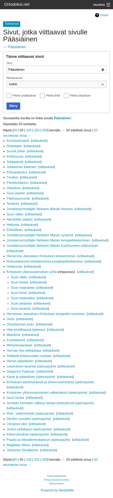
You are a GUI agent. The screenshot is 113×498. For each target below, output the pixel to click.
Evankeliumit (16, 340)
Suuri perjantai (21, 303)
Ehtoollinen (15, 230)
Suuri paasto (16, 193)
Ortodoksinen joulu (20, 324)
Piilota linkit (53, 95)
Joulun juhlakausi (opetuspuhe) (29, 429)
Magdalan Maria (18, 445)
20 (15, 130)
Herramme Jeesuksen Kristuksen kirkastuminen (41, 256)
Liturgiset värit (17, 424)
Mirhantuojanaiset (19, 345)
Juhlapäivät (15, 162)
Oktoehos (14, 188)
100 (28, 130)
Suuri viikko (15, 214)
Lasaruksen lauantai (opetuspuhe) (31, 366)
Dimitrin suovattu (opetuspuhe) (29, 419)
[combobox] (56, 69)
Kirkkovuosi (15, 156)
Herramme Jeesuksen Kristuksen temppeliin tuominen (46, 314)
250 (37, 130)
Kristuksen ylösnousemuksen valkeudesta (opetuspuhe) (47, 392)
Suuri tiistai (19, 292)
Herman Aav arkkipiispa (24, 350)
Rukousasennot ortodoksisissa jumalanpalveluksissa (45, 261)
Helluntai (13, 224)
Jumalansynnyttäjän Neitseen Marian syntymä (40, 235)
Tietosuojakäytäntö (56, 476)
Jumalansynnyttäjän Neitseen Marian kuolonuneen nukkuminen (52, 245)
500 (45, 130)
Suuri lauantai (21, 308)
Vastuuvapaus (56, 483)
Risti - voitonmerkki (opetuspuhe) (30, 413)
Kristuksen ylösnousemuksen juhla (32, 272)
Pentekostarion (18, 182)
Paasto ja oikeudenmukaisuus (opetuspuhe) (38, 439)
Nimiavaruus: (15, 78)
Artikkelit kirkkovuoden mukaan (29, 356)
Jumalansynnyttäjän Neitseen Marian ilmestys (40, 209)
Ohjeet (104, 15)
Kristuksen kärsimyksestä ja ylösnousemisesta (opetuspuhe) (50, 382)
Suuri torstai (19, 282)
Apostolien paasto (20, 219)
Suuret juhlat (16, 151)
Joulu (10, 319)
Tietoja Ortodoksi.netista (56, 480)
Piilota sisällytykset (24, 95)
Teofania (13, 203)
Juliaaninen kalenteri (22, 167)
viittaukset (39, 140)
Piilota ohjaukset (80, 95)
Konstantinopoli (18, 140)
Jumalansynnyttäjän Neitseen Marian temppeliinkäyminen (48, 240)
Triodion (12, 177)
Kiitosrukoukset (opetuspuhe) (28, 434)
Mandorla (13, 335)
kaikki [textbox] (13, 84)
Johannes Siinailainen (23, 450)
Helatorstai (14, 266)
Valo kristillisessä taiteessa (26, 329)
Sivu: (10, 63)
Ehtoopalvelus (17, 172)
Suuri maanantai (23, 287)
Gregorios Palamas (21, 371)
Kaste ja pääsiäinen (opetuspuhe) (31, 377)
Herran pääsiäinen (20, 361)
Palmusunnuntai (18, 198)
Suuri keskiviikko (23, 298)
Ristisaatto (14, 146)
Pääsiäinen (17, 47)
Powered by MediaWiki (57, 490)
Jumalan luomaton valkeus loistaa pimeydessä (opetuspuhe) (50, 403)
